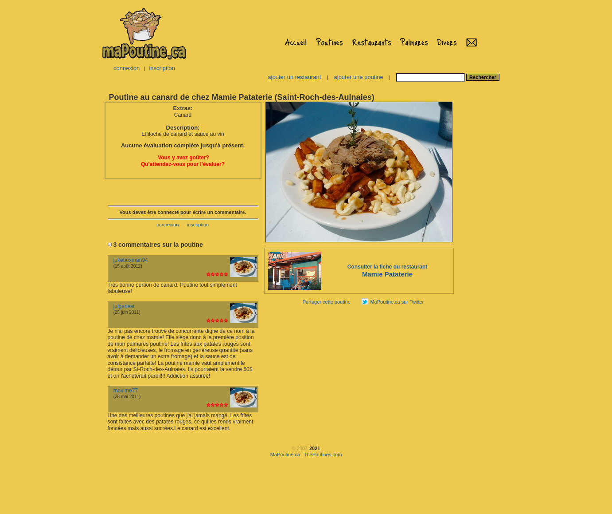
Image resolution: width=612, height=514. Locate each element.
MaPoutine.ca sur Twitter (397, 301)
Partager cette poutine (327, 301)
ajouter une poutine (358, 77)
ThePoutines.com (323, 454)
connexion (126, 68)
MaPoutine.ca (285, 454)
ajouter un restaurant (294, 77)
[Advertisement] (482, 233)
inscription (162, 68)
